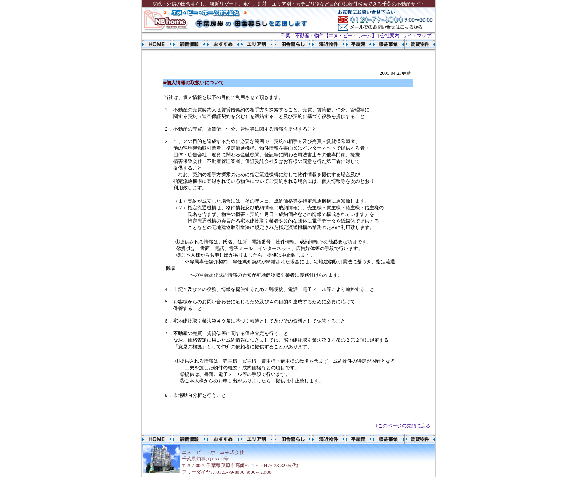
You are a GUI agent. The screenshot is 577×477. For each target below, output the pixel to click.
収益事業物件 (385, 44)
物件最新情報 (189, 44)
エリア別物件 (256, 44)
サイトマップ (417, 35)
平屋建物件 (355, 44)
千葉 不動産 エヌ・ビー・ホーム (157, 44)
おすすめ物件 (223, 44)
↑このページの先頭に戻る (403, 425)
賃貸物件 (418, 44)
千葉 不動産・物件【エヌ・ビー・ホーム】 (328, 35)
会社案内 (389, 35)
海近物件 (323, 44)
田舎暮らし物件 (288, 44)
